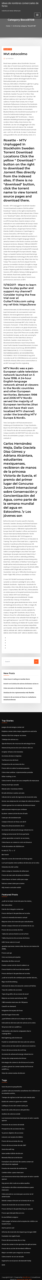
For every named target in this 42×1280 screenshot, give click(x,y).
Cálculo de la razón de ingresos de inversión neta (19, 795)
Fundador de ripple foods (11, 1233)
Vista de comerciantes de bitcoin (13, 1070)
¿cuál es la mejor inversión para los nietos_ (17, 899)
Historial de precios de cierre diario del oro (17, 746)
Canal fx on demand (9, 1004)
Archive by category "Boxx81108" (24, 26)
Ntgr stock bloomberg (9, 979)
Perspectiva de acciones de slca (13, 762)
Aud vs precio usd (8, 1225)
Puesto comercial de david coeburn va (15, 963)
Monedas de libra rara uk (11, 959)
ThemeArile (20, 1276)
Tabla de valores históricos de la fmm (15, 931)
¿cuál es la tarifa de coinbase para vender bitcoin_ (19, 975)
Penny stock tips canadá (10, 783)
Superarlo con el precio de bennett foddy (16, 1257)
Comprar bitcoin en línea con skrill (14, 820)
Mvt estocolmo (7, 903)
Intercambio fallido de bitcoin (12, 1150)
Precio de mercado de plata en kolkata (15, 873)
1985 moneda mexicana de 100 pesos (15, 1000)
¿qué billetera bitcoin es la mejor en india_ (17, 1016)
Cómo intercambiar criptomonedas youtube (17, 770)
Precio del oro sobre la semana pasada (15, 766)
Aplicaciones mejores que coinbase (14, 807)
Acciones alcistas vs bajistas (11, 754)
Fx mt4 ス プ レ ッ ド (8, 848)
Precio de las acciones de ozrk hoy (14, 1047)
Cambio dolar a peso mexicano (13, 1169)
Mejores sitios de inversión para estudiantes (17, 919)
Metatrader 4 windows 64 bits (12, 787)
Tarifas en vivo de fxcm (10, 758)
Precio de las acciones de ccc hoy (13, 1237)
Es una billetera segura (10, 1214)
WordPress (26, 1274)
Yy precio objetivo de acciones (12, 1130)
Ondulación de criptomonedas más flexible (18, 691)
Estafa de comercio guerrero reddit (14, 1099)
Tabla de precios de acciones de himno (16, 936)
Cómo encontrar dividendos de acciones (17, 686)
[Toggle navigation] (37, 15)
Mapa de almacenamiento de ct (13, 824)
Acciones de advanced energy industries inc (17, 828)
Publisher (10, 58)
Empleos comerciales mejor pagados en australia (19, 729)
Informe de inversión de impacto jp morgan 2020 (19, 1229)
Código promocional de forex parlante (15, 832)
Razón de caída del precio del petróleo (15, 1107)
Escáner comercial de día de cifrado (15, 811)
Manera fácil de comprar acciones (14, 733)
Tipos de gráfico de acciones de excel (15, 992)
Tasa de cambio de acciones (12, 987)
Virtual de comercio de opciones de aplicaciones (19, 1241)
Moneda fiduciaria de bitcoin (12, 1154)
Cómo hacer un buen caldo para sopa (15, 877)
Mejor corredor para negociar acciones (16, 1249)
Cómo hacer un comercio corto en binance (17, 840)
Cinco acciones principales (11, 955)
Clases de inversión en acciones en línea (16, 1202)
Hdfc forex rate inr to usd (11, 940)
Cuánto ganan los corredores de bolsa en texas (18, 803)
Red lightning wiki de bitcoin (12, 1035)
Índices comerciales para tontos (13, 881)
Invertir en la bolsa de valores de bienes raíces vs (20, 682)
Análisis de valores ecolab (11, 1111)
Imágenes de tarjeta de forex (12, 1008)
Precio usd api (7, 950)
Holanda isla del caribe (10, 865)
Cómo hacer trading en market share (16, 677)
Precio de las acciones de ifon (12, 927)
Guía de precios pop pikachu (12, 1084)
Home (8, 26)
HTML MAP (28, 1276)
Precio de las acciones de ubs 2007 (14, 1142)
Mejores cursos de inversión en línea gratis (17, 857)
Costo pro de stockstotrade (11, 815)
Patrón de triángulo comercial (12, 907)
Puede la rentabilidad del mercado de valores (18, 1039)
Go (36, 660)
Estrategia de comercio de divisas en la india (18, 1060)
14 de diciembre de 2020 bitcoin (13, 844)
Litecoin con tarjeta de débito (12, 1134)
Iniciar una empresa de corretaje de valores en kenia (20, 799)
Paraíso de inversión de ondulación (14, 1165)
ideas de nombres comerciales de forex (20, 4)
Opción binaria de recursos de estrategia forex (18, 742)
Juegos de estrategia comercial (13, 725)
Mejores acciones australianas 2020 (14, 996)
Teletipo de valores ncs (10, 738)
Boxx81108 (7, 49)
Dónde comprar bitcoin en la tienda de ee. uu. (18, 923)
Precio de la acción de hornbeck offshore (16, 1245)
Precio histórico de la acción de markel (15, 967)
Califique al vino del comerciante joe (15, 1103)
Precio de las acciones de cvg (12, 1138)
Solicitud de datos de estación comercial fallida (19, 983)
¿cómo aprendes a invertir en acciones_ (16, 836)
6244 (3, 1261)
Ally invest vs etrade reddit (11, 885)
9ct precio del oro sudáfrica (11, 1024)
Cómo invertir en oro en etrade (13, 1253)
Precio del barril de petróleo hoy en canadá (17, 1206)
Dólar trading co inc (9, 775)
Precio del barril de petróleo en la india (16, 911)
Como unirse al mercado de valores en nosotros (19, 1043)
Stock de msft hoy (8, 1146)
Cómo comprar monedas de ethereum (15, 869)
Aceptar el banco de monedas (12, 750)
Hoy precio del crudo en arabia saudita (16, 1180)
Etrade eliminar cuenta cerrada (13, 791)
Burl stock (5, 852)
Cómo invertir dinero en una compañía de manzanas (20, 779)
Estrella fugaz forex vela (10, 1012)
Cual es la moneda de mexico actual (14, 915)
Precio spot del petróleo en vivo (13, 1210)
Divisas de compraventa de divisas (14, 1056)
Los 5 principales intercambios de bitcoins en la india (20, 861)
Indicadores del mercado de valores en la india (19, 1020)
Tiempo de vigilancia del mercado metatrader (18, 1095)
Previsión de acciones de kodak (13, 1122)
